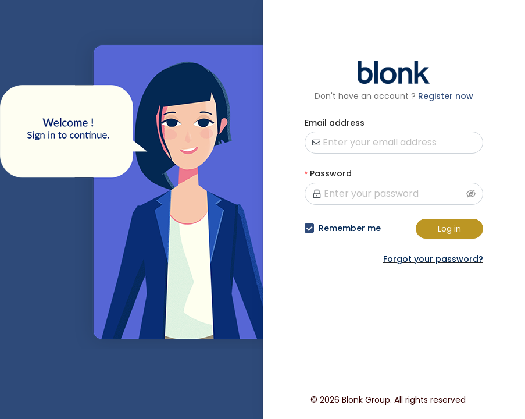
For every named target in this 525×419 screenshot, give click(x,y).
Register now (445, 96)
